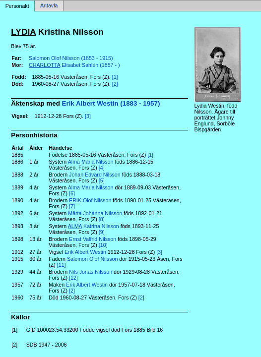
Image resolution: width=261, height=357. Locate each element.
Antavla (49, 6)
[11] (61, 265)
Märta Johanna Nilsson (95, 213)
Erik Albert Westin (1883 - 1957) (111, 103)
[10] (103, 245)
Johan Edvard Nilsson (95, 175)
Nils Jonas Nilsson (90, 272)
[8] (102, 219)
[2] (115, 84)
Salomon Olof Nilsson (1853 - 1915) (71, 58)
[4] (102, 168)
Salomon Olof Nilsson (92, 259)
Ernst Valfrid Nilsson (92, 239)
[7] (72, 206)
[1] (115, 77)
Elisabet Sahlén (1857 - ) (74, 65)
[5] (102, 180)
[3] (88, 116)
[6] (72, 193)
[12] (73, 278)
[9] (102, 232)
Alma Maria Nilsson (91, 162)
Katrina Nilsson (93, 226)
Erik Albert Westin (85, 252)
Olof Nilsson (90, 200)
